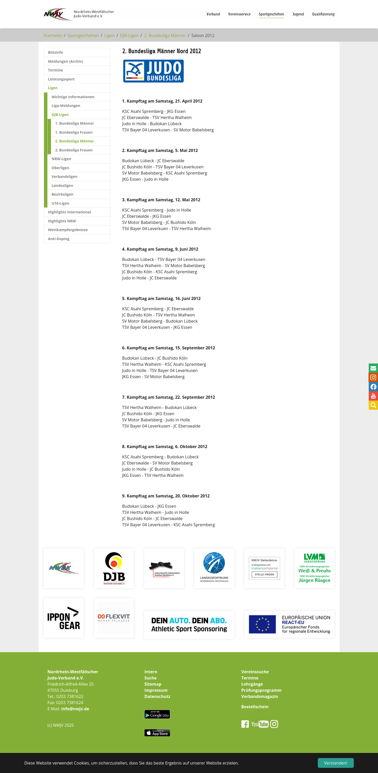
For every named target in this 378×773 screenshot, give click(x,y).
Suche (150, 678)
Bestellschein (255, 707)
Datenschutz (157, 696)
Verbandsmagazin (259, 696)
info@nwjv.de (75, 709)
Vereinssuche (255, 672)
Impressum (156, 690)
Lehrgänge (252, 684)
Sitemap (152, 684)
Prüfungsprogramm (261, 690)
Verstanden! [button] (335, 763)
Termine (250, 678)
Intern (150, 672)
